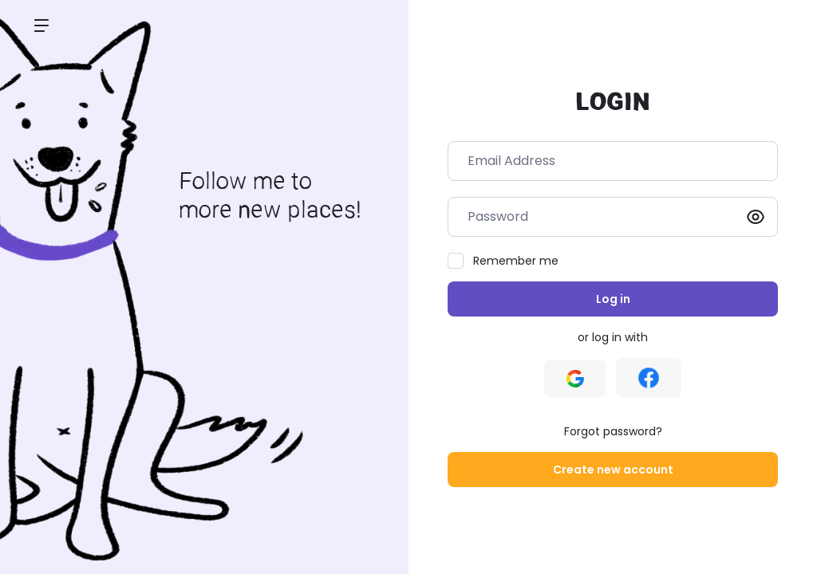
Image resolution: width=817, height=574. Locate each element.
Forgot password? (613, 431)
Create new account (613, 470)
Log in (613, 299)
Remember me (515, 261)
